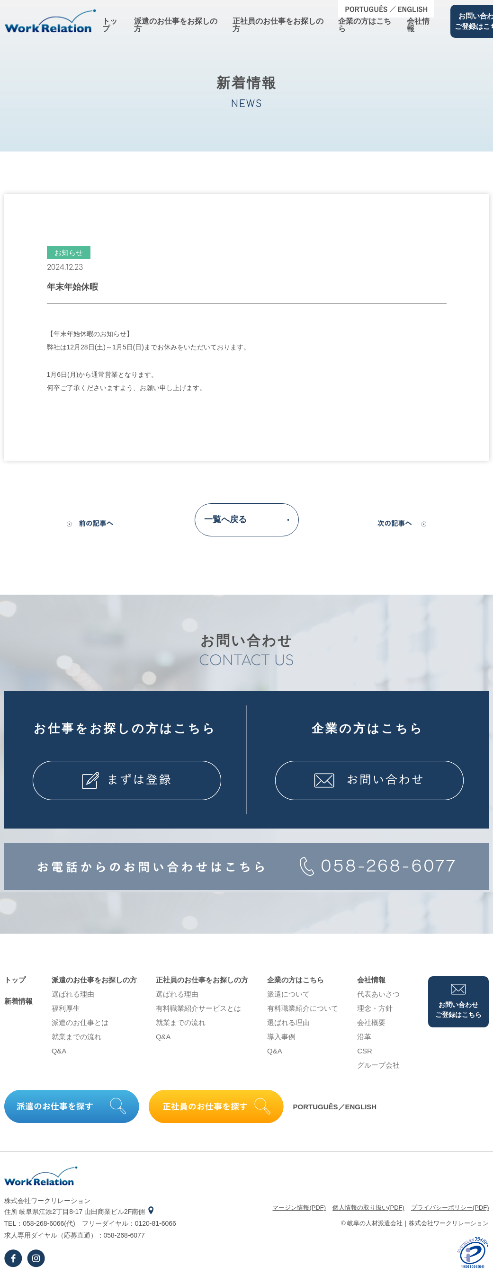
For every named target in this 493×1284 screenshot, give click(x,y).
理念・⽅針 (375, 1008)
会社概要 (371, 1022)
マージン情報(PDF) (299, 1207)
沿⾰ (364, 1036)
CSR (364, 1050)
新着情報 (18, 1001)
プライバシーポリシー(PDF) (450, 1207)
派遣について (288, 994)
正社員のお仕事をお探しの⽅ (278, 25)
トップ (109, 25)
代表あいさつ (378, 994)
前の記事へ (95, 526)
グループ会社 (378, 1065)
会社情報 (418, 25)
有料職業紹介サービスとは (198, 1008)
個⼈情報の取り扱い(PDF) (368, 1207)
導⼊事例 (281, 1036)
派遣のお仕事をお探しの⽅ (175, 25)
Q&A (59, 1050)
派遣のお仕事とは (80, 1022)
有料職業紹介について (302, 1008)
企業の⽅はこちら (364, 25)
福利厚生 (66, 1008)
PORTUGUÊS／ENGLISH (335, 1106)
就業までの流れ (76, 1036)
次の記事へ (398, 526)
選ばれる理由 (73, 994)
